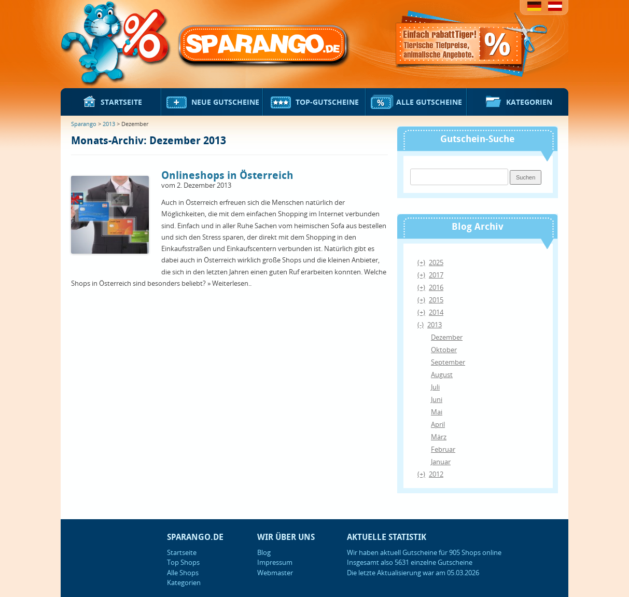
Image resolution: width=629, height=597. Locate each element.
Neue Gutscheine (212, 103)
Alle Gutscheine (416, 103)
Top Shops (183, 562)
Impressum (274, 562)
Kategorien (517, 103)
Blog (264, 552)
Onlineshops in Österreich (227, 176)
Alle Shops (183, 572)
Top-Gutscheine (314, 103)
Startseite (111, 103)
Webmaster (275, 572)
